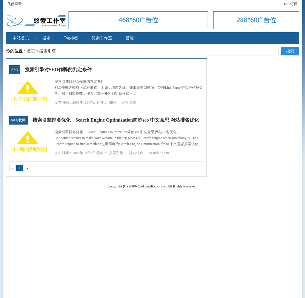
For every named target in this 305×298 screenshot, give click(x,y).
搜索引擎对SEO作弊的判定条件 (58, 69)
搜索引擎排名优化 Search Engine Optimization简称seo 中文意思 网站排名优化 (115, 119)
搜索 (46, 38)
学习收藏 (18, 120)
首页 (31, 51)
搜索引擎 (129, 102)
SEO (14, 70)
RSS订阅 (291, 4)
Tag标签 (71, 38)
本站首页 (21, 38)
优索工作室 (101, 38)
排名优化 (136, 153)
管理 (129, 38)
